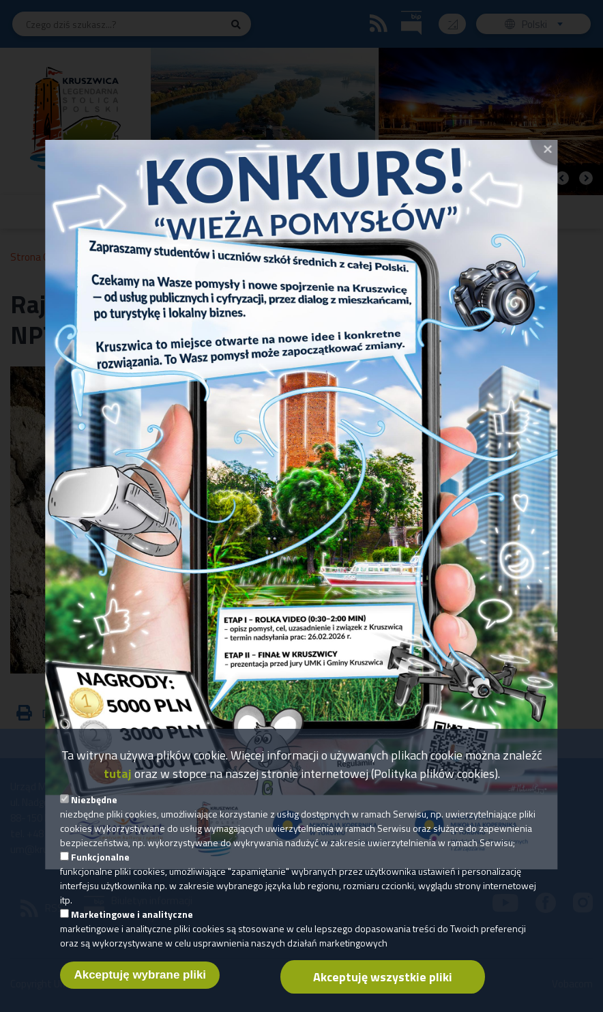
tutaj (118, 781)
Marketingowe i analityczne (132, 922)
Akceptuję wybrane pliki (140, 983)
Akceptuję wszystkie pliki (382, 985)
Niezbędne (94, 807)
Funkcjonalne (100, 865)
